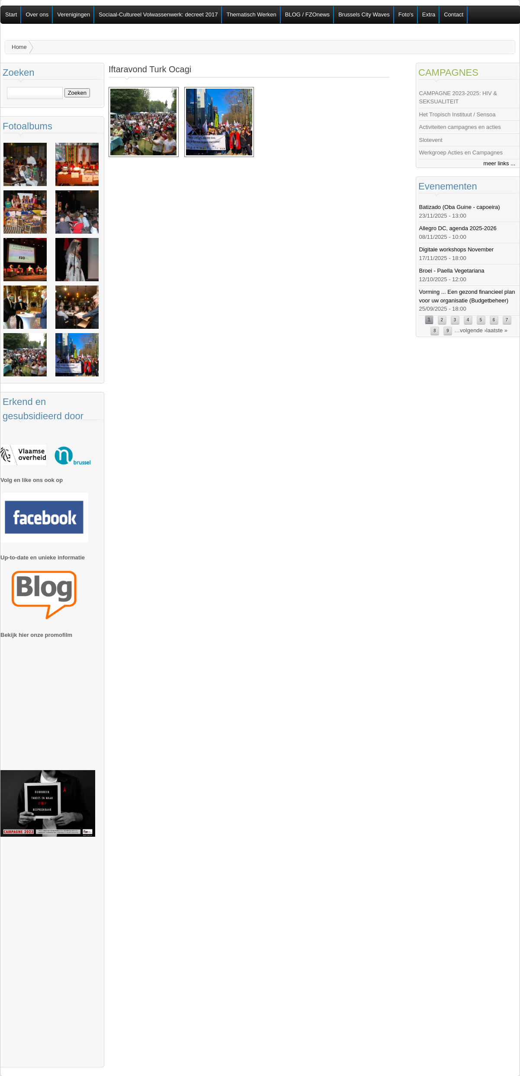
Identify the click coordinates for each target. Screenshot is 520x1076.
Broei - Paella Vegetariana (452, 270)
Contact (453, 14)
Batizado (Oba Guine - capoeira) (459, 207)
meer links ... (499, 163)
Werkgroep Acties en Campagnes (461, 152)
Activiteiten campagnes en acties (460, 127)
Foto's (406, 14)
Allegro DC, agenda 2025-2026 (458, 228)
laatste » (496, 330)
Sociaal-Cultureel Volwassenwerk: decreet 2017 (158, 14)
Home (19, 47)
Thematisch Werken (251, 14)
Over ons (37, 14)
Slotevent (431, 140)
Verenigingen (73, 14)
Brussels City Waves (364, 14)
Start (11, 14)
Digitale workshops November (456, 249)
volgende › (473, 330)
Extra (428, 14)
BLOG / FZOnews (307, 14)
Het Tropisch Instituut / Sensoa (457, 114)
